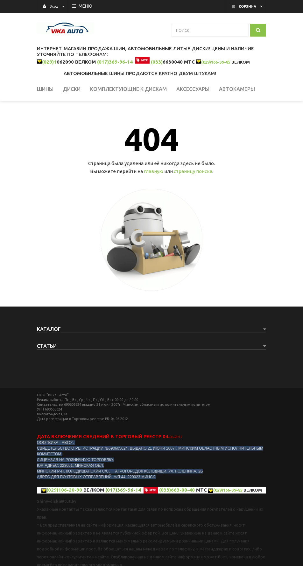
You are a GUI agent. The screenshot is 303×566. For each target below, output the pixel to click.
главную (153, 171)
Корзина (247, 6)
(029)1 (49, 62)
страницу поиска (193, 171)
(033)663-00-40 (177, 490)
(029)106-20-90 (64, 490)
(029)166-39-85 (215, 62)
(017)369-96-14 (115, 62)
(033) (157, 62)
